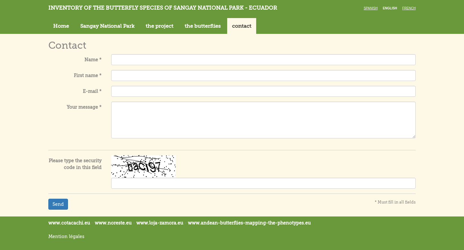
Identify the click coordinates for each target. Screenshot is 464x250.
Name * (93, 59)
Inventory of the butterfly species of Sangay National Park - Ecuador (162, 8)
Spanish (371, 8)
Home (61, 26)
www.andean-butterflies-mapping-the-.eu (249, 222)
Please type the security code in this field (75, 164)
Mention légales (66, 236)
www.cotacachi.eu (69, 222)
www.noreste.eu (113, 222)
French (409, 8)
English (390, 8)
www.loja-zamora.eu (159, 222)
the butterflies (203, 26)
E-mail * (92, 91)
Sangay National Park (107, 26)
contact (241, 26)
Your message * (84, 107)
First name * (88, 75)
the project (159, 26)
